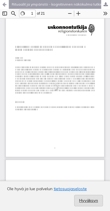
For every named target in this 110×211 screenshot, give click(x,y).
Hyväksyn (88, 200)
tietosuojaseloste (70, 188)
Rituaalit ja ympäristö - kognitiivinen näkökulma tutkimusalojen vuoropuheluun (61, 4)
